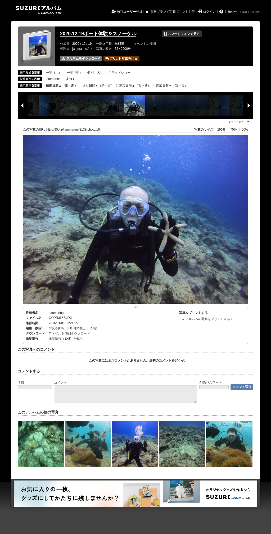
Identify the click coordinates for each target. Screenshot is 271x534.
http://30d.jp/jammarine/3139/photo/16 (73, 129)
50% (245, 129)
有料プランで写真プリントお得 (172, 12)
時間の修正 (77, 328)
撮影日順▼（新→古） (98, 85)
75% (233, 129)
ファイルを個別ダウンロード (69, 333)
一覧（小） (54, 72)
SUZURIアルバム (38, 10)
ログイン (209, 12)
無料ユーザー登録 (129, 12)
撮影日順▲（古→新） (62, 85)
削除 (94, 328)
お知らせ (230, 12)
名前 (21, 382)
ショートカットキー (240, 122)
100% (221, 129)
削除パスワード (211, 382)
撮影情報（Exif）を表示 (66, 338)
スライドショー (119, 72)
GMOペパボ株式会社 (250, 12)
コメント (60, 382)
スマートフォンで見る (182, 33)
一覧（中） (75, 72)
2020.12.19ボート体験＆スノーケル (98, 33)
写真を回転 (57, 328)
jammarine (53, 79)
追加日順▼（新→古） (172, 85)
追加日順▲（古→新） (135, 85)
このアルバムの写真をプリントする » (206, 319)
